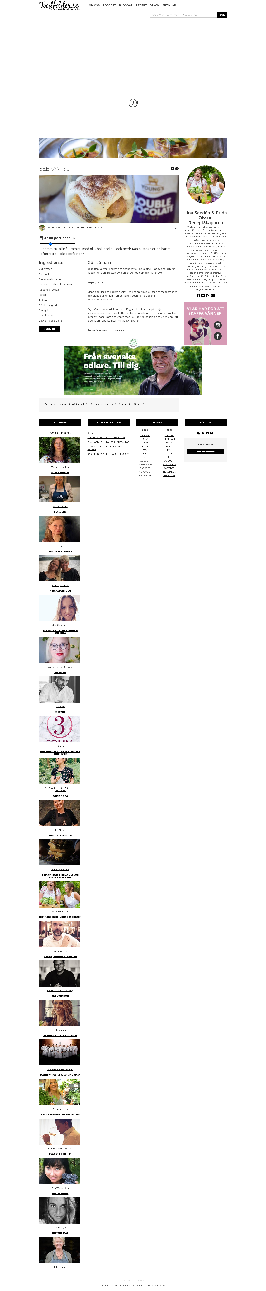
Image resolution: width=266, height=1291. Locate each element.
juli (169, 457)
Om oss (94, 5)
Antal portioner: (59, 238)
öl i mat (122, 404)
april (145, 446)
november (169, 471)
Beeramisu (50, 404)
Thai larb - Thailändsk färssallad (108, 442)
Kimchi (91, 432)
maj (145, 449)
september (169, 464)
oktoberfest (107, 404)
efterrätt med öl (136, 404)
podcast (109, 5)
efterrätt (72, 404)
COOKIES (140, 1280)
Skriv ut (49, 329)
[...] (184, 15)
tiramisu (62, 404)
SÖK (222, 14)
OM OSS (126, 1280)
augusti (169, 460)
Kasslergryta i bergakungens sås (108, 453)
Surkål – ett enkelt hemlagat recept (106, 448)
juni (145, 453)
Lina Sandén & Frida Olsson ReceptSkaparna (76, 227)
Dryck (154, 5)
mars (145, 442)
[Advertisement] (133, 46)
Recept (141, 5)
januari (145, 435)
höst (97, 404)
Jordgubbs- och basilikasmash (106, 437)
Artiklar (169, 5)
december (169, 475)
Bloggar (126, 5)
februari (145, 438)
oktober (169, 468)
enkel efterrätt (85, 404)
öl (116, 404)
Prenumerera (206, 451)
